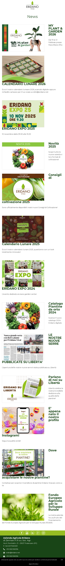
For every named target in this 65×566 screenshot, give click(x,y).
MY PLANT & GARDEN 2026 (55, 30)
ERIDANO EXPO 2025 (18, 128)
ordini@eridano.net (13, 553)
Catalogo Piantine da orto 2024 (55, 308)
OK (62, 560)
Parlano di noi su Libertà (55, 380)
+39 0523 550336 (12, 549)
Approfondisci (33, 564)
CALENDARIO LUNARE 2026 (24, 84)
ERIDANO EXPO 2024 (18, 288)
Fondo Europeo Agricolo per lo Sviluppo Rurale (55, 502)
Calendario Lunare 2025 (21, 244)
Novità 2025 (53, 145)
